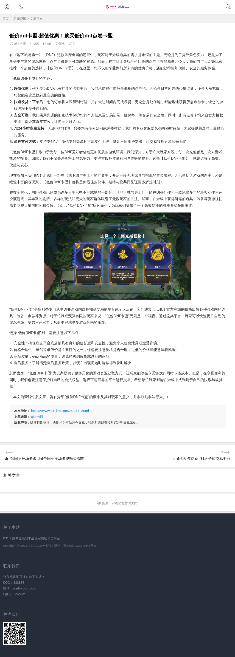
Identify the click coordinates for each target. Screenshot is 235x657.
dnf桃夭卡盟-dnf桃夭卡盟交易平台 (201, 458)
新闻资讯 (19, 18)
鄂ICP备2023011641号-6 (79, 546)
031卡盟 (37, 416)
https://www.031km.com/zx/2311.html (60, 410)
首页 (5, 18)
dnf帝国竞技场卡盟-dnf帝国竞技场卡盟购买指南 (44, 458)
